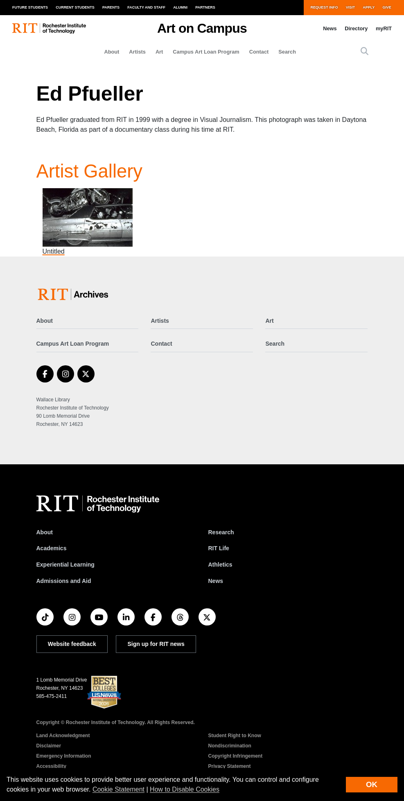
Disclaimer (48, 746)
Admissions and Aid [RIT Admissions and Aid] (63, 581)
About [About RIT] (44, 532)
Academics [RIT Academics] (51, 548)
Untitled (54, 251)
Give (387, 7)
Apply (369, 7)
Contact (259, 52)
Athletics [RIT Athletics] (220, 564)
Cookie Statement (118, 789)
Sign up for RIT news (156, 644)
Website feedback (72, 644)
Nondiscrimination (229, 746)
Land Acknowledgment (63, 735)
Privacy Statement (229, 766)
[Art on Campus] (74, 294)
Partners (205, 7)
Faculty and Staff (146, 7)
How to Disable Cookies (184, 789)
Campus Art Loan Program (206, 52)
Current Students (75, 7)
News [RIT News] (215, 581)
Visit (350, 7)
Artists (137, 52)
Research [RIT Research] (221, 532)
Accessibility (51, 766)
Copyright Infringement (235, 756)
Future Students (30, 7)
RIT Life (218, 548)
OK (371, 784)
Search (287, 52)
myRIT (384, 28)
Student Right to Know (234, 735)
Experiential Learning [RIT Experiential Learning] (65, 564)
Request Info (324, 7)
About (111, 52)
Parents (111, 7)
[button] (364, 52)
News (329, 28)
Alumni (180, 7)
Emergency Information (63, 756)
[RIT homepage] (49, 28)
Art (159, 52)
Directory (356, 28)
